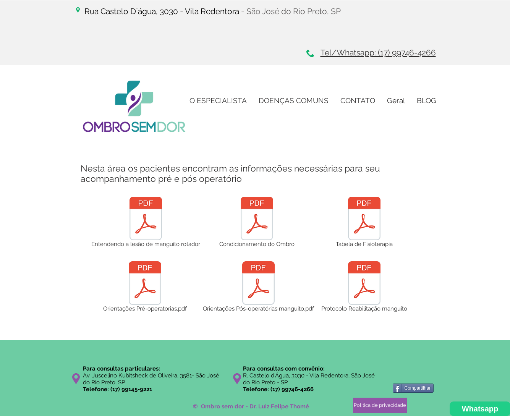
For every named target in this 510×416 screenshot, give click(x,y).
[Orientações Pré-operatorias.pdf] (145, 288)
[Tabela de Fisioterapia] (364, 223)
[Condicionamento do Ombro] (257, 223)
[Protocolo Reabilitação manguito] (364, 288)
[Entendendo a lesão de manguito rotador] (145, 223)
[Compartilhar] (413, 388)
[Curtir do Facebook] (411, 376)
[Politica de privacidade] (380, 405)
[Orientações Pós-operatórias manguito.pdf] (258, 288)
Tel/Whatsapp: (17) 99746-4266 (378, 52)
